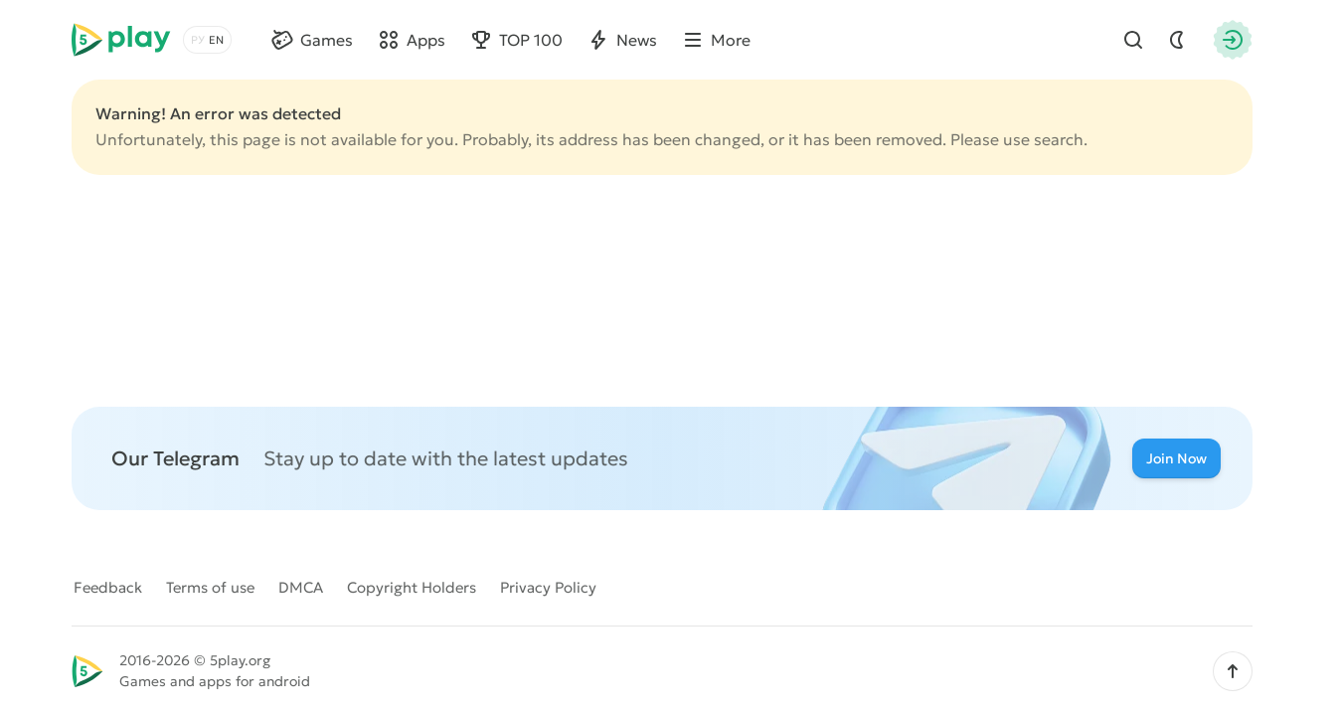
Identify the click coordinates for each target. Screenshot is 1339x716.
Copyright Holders (411, 587)
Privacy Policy (548, 587)
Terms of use (210, 587)
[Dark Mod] (1177, 40)
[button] (1233, 671)
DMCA (300, 587)
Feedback (108, 587)
